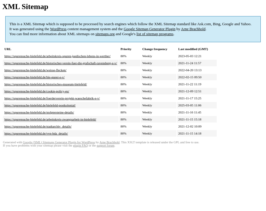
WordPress (58, 29)
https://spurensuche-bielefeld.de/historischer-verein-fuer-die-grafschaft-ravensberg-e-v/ (60, 63)
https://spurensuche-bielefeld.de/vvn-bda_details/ (36, 133)
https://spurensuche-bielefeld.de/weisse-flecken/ (35, 70)
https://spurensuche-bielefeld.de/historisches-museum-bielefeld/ (45, 84)
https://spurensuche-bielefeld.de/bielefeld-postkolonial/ (40, 105)
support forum (105, 145)
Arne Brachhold (193, 29)
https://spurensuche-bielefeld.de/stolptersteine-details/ (39, 112)
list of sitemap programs (154, 34)
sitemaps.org (105, 34)
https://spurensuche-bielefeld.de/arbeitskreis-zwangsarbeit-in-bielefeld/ (50, 119)
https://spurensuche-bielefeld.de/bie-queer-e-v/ (34, 77)
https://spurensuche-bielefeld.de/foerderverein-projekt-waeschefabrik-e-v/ (52, 98)
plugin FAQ (80, 145)
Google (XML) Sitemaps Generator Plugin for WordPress (59, 142)
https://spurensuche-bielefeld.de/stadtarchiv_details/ (38, 126)
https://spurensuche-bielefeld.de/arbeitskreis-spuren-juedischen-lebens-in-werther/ (57, 56)
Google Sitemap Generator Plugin (150, 29)
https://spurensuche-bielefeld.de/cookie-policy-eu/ (36, 91)
